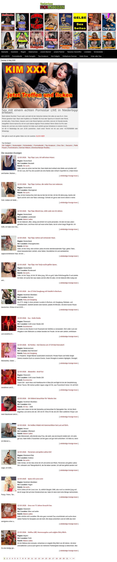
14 (42, 558)
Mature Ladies (27, 219)
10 (28, 558)
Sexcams (69, 145)
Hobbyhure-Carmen (69, 56)
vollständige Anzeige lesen (69, 176)
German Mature (24, 148)
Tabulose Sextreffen (74, 52)
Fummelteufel (17, 56)
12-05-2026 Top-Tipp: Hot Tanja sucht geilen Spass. (37, 264)
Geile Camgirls (30, 56)
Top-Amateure (43, 56)
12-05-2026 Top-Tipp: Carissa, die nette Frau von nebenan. (40, 184)
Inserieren (14, 52)
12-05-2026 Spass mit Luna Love (30, 479)
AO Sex (25, 246)
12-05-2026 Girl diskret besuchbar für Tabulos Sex (36, 398)
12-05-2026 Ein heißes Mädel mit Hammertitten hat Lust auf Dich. (42, 425)
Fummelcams (13, 148)
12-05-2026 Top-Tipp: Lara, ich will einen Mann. (36, 157)
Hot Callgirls (6, 145)
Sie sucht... (26, 166)
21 (67, 558)
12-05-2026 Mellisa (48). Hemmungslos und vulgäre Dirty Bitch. (42, 532)
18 (57, 558)
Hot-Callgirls (55, 56)
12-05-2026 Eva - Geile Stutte (29, 318)
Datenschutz (33, 52)
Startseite (4, 52)
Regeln (23, 52)
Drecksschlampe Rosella (40, 148)
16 (50, 558)
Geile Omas (83, 56)
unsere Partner (59, 52)
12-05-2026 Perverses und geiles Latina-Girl (34, 452)
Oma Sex (60, 145)
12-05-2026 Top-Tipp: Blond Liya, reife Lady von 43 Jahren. (40, 211)
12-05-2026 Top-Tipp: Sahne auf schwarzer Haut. (36, 238)
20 (63, 558)
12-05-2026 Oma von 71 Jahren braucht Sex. (34, 505)
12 (35, 558)
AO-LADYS (5, 56)
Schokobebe (98, 52)
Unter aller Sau (96, 56)
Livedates (87, 52)
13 (39, 558)
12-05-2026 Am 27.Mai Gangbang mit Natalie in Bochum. (39, 291)
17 (53, 558)
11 (32, 558)
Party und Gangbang (30, 300)
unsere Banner (45, 52)
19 (60, 558)
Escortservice (27, 326)
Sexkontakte (17, 145)
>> (73, 558)
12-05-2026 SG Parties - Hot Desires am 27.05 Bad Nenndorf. (40, 345)
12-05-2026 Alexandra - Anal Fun (30, 371)
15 (46, 558)
